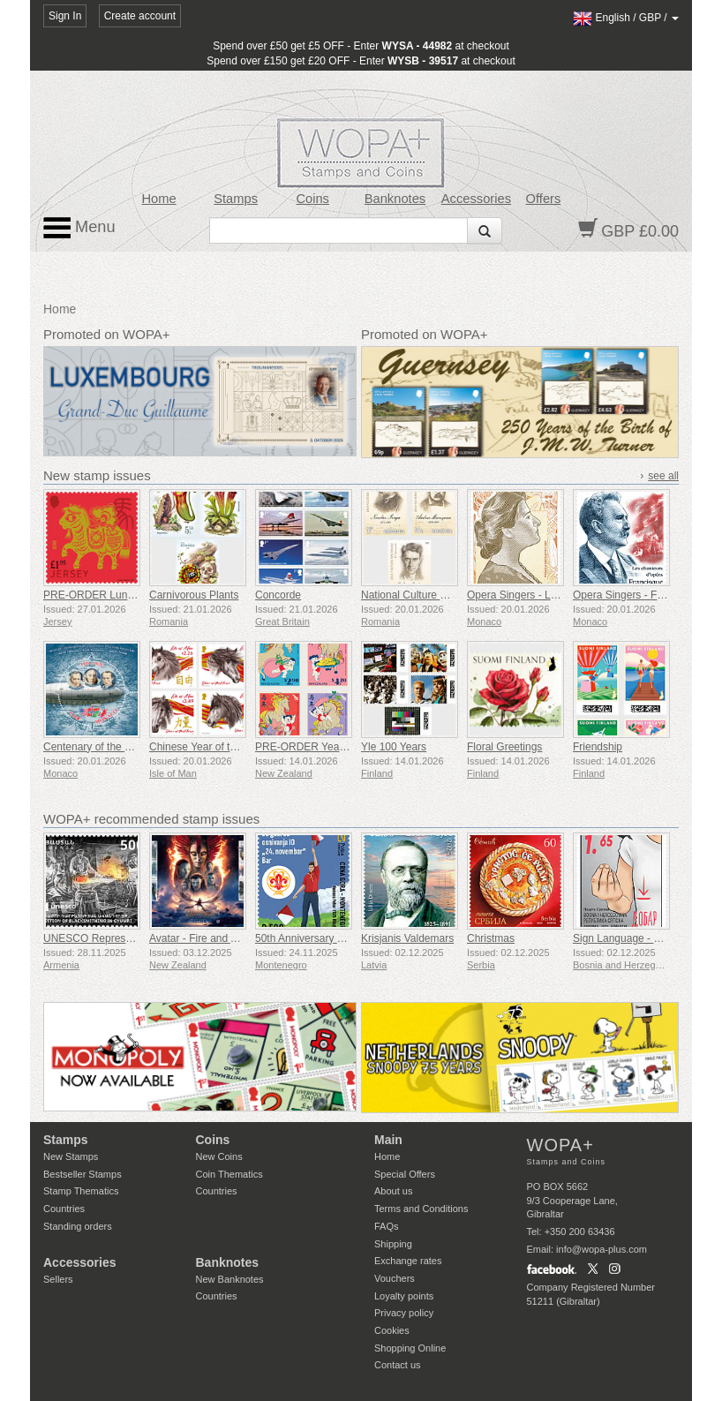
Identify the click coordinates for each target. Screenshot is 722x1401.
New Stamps (70, 1156)
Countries (64, 1208)
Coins (312, 199)
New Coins (219, 1156)
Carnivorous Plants (193, 595)
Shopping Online (410, 1348)
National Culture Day (410, 595)
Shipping (393, 1244)
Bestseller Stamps (82, 1174)
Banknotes (395, 199)
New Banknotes (230, 1279)
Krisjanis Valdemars (407, 938)
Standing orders (77, 1226)
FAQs (386, 1226)
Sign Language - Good (626, 938)
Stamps (236, 199)
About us (393, 1191)
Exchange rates (407, 1260)
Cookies (392, 1330)
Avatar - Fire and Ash (199, 938)
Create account (140, 16)
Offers (543, 199)
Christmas (491, 938)
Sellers (58, 1279)
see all (663, 476)
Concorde (278, 595)
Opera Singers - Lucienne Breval (543, 595)
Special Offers (404, 1174)
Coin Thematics (229, 1174)
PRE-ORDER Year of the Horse (329, 747)
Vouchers (394, 1278)
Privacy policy (403, 1312)
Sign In (65, 16)
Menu (79, 227)
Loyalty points (403, 1296)
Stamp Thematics (80, 1191)
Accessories (476, 199)
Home (158, 199)
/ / (626, 17)
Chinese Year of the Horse (211, 747)
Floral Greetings (504, 747)
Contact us (397, 1365)
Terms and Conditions (421, 1208)
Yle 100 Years (393, 747)
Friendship (597, 747)
